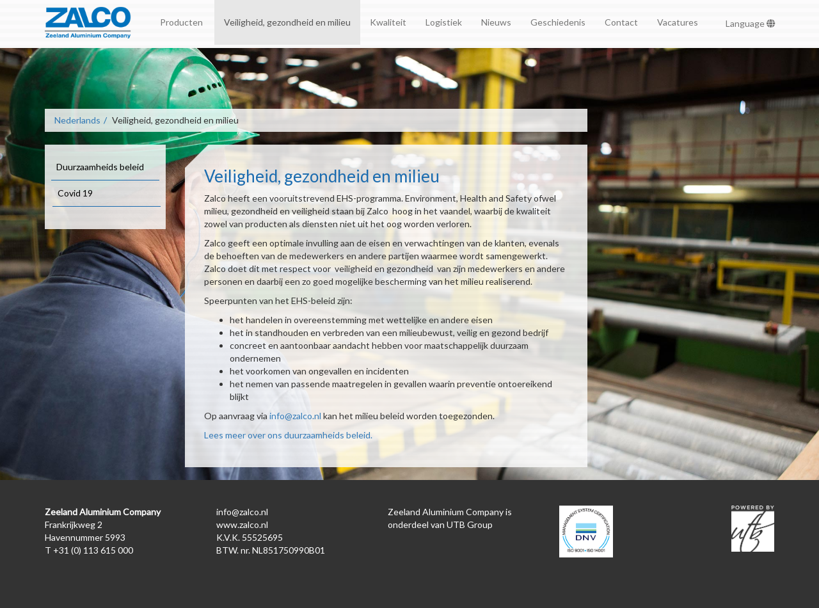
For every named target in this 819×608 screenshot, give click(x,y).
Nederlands (77, 120)
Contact (621, 22)
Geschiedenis (557, 22)
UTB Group (470, 524)
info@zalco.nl (295, 415)
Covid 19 (75, 193)
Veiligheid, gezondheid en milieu (287, 22)
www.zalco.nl (242, 524)
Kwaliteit (388, 22)
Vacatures (677, 22)
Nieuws (496, 22)
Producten (182, 22)
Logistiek (443, 22)
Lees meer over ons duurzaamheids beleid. (288, 434)
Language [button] (750, 23)
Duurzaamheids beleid (100, 166)
